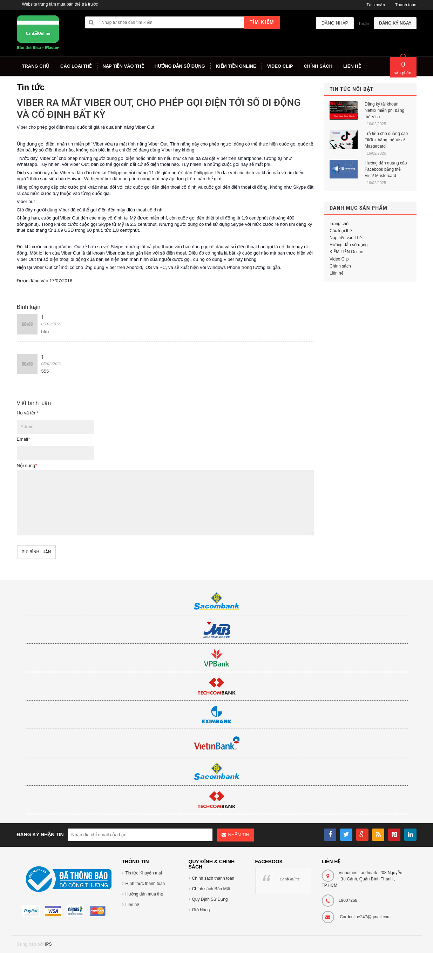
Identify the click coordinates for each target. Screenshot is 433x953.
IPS (48, 944)
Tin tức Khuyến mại (144, 873)
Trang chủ (339, 223)
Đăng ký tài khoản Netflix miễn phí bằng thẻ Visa (384, 110)
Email (23, 439)
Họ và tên (27, 412)
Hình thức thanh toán (145, 883)
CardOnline (290, 879)
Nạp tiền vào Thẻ (346, 237)
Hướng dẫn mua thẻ (144, 894)
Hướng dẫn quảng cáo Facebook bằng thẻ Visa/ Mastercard (386, 169)
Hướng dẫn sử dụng (348, 244)
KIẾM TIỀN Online (346, 251)
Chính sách (340, 266)
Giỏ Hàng (201, 909)
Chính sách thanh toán (213, 878)
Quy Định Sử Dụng (210, 899)
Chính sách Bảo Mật (211, 888)
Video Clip (339, 259)
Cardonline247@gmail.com (365, 916)
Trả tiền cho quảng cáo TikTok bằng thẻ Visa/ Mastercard (386, 140)
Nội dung (27, 465)
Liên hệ (337, 273)
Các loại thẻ (341, 230)
